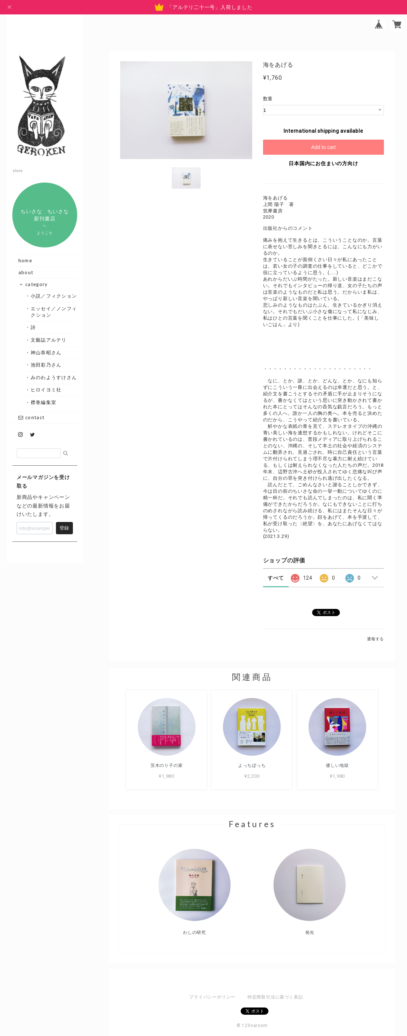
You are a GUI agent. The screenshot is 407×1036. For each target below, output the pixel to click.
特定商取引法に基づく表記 (275, 997)
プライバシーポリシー (212, 997)
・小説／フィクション (54, 296)
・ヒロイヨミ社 (46, 389)
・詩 (33, 327)
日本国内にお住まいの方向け (323, 163)
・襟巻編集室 (43, 402)
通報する (375, 639)
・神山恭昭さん (46, 352)
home (25, 260)
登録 (64, 528)
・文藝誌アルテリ (48, 340)
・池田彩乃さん (46, 365)
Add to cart (323, 147)
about (26, 272)
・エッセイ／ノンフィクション (54, 312)
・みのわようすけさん (54, 377)
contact (31, 417)
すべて (276, 578)
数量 (268, 98)
